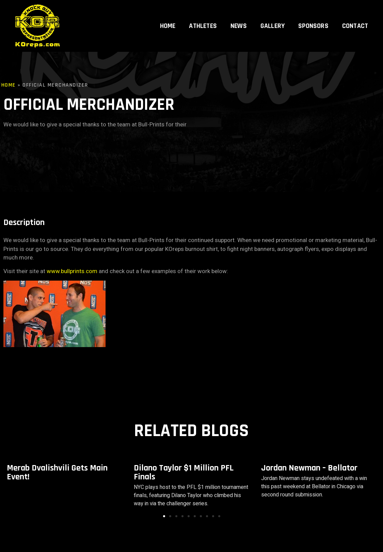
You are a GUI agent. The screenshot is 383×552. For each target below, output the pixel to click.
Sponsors (313, 17)
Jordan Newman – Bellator (309, 468)
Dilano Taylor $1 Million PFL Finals (184, 472)
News (238, 17)
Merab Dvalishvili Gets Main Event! (57, 472)
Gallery (272, 17)
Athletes (203, 17)
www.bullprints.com (72, 271)
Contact (355, 17)
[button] (164, 516)
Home (168, 17)
